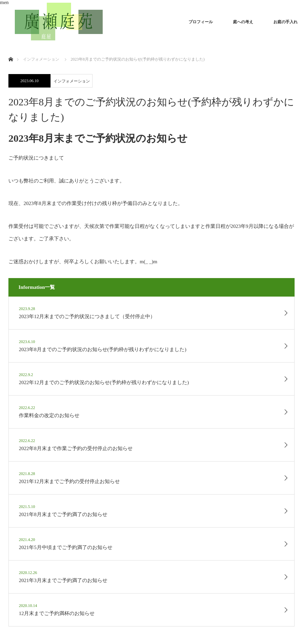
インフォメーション (72, 81)
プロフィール (201, 22)
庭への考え (243, 22)
